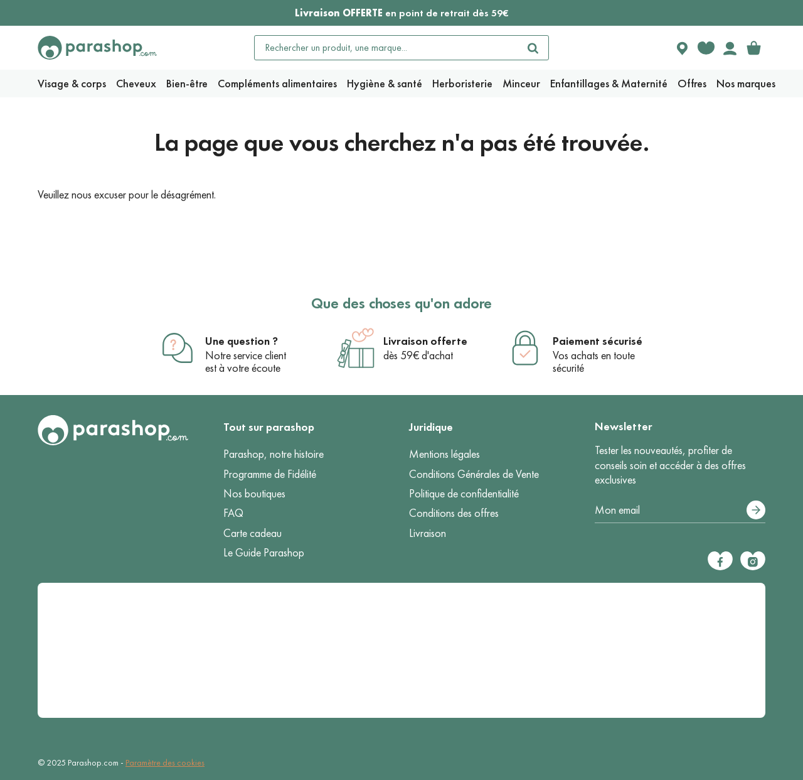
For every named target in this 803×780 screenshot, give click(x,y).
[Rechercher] (533, 48)
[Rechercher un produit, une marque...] (386, 48)
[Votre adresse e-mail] (680, 510)
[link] (753, 48)
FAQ (233, 513)
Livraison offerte (425, 341)
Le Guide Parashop (263, 553)
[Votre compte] (730, 48)
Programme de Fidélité (269, 474)
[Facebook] (720, 560)
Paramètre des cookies (165, 762)
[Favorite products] (706, 48)
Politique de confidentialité (464, 494)
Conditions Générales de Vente (474, 474)
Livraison (427, 533)
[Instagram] (752, 560)
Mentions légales (444, 454)
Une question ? (241, 341)
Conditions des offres (454, 513)
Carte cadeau (252, 533)
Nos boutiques (254, 494)
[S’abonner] (756, 510)
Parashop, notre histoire (273, 454)
